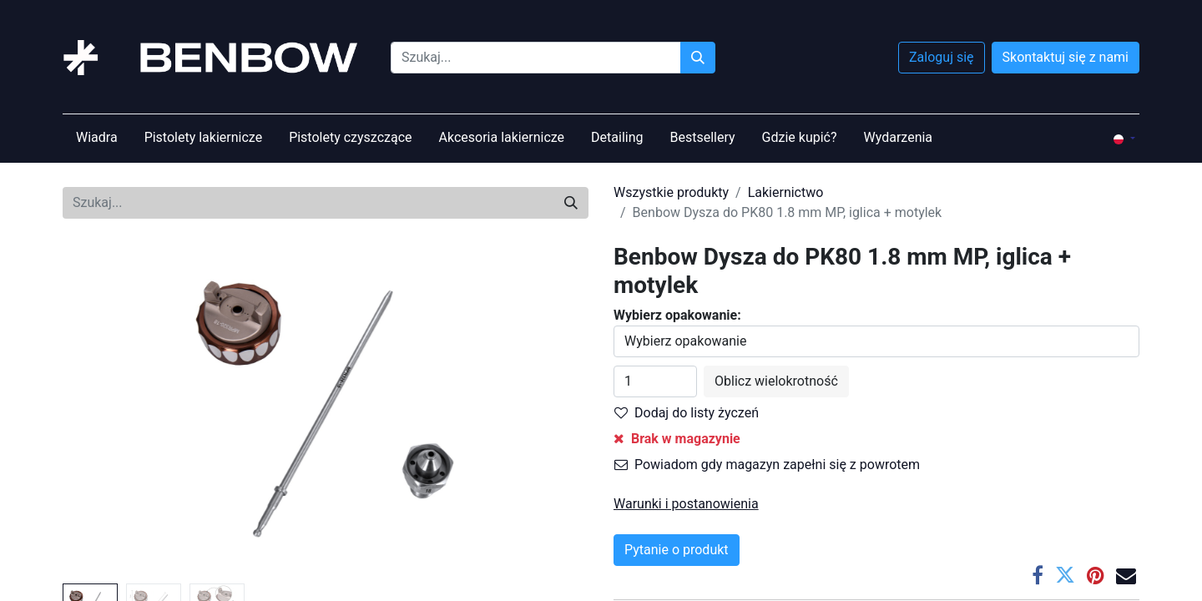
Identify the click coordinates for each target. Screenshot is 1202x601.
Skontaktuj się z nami (1066, 57)
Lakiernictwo (786, 192)
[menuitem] (97, 137)
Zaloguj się (941, 57)
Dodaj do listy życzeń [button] (686, 413)
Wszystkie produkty (671, 192)
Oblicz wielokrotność (776, 381)
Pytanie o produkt (676, 550)
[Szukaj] (697, 57)
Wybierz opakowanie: (677, 315)
